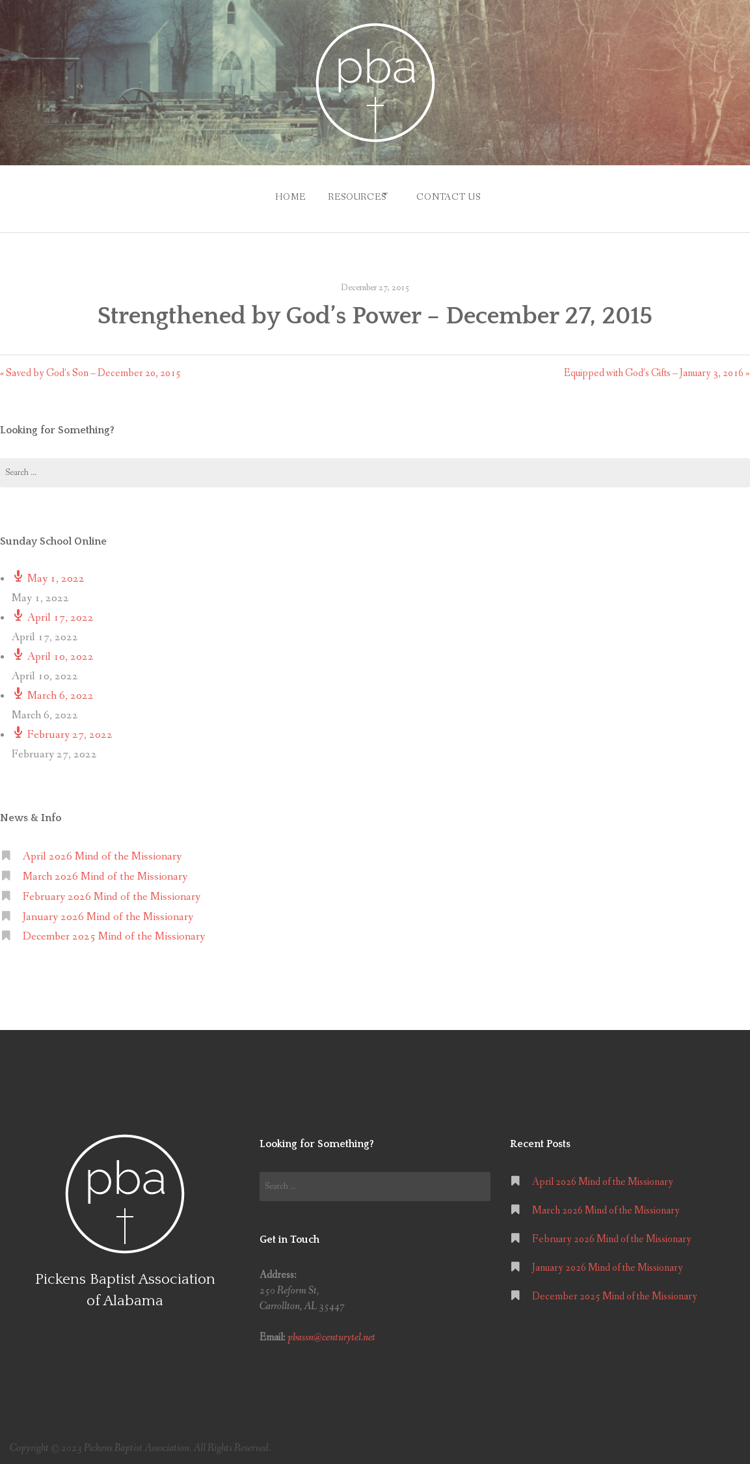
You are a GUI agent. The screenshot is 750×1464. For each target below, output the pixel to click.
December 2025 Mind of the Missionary (114, 930)
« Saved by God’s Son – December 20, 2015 (90, 366)
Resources (352, 194)
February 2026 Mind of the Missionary (111, 890)
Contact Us (454, 194)
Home (279, 194)
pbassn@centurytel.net (331, 1331)
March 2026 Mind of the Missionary (105, 870)
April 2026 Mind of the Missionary (102, 850)
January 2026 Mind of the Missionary (108, 910)
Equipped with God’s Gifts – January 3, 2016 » (657, 366)
